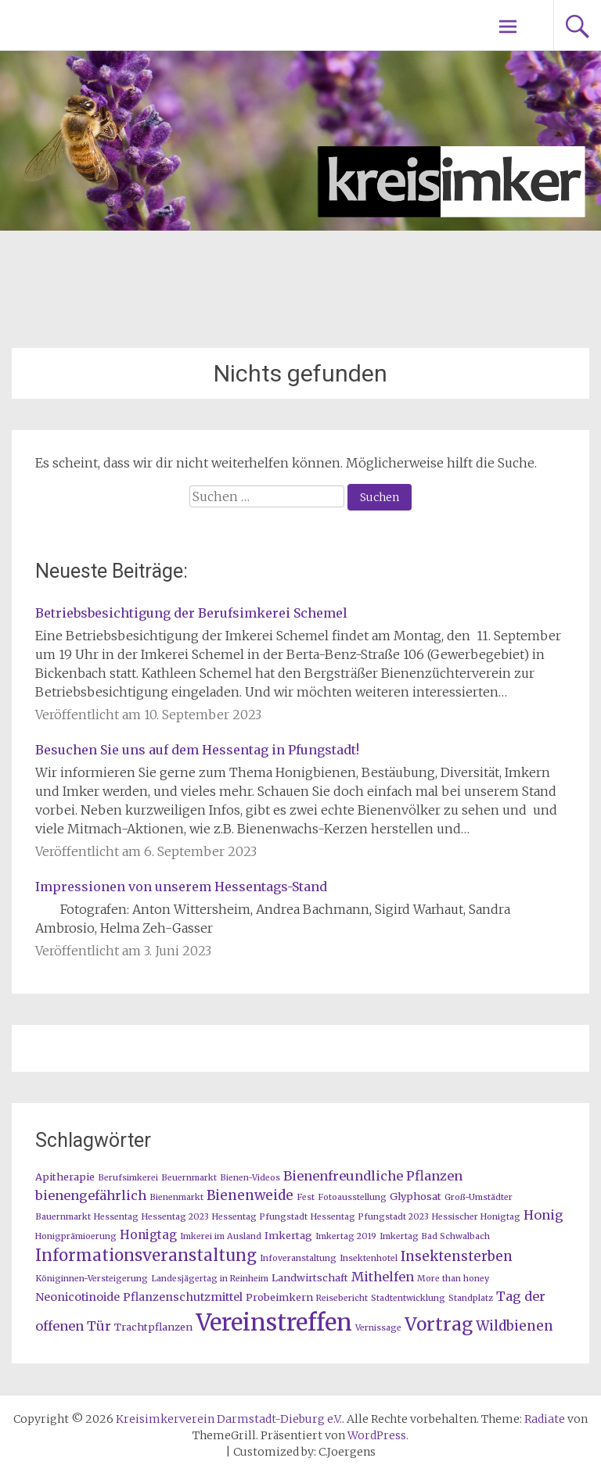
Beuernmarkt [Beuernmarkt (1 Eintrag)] (189, 1178)
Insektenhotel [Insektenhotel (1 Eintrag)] (369, 1258)
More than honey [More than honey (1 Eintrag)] (453, 1279)
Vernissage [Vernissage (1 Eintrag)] (378, 1328)
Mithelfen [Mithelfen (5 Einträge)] (382, 1276)
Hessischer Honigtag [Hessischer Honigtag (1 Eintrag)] (476, 1217)
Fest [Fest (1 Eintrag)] (306, 1197)
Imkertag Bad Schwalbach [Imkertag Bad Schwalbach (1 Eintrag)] (435, 1236)
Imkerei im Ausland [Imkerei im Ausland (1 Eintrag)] (220, 1236)
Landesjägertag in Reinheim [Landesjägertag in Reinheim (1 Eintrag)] (209, 1279)
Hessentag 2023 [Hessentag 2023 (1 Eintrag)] (175, 1217)
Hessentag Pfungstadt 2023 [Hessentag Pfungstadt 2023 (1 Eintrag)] (370, 1217)
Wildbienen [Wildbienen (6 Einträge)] (514, 1325)
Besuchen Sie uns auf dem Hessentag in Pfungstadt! (197, 750)
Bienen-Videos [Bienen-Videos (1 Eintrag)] (250, 1178)
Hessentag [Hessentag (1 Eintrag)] (116, 1217)
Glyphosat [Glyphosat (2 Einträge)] (415, 1196)
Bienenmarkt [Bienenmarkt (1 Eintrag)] (176, 1197)
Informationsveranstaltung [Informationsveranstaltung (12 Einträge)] (146, 1255)
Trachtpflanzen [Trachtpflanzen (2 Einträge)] (153, 1326)
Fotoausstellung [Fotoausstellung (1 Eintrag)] (352, 1197)
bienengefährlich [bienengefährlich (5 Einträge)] (90, 1195)
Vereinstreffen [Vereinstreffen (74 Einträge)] (274, 1322)
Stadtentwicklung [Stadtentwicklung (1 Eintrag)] (408, 1298)
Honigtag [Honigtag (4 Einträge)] (148, 1234)
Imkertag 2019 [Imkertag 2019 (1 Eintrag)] (345, 1236)
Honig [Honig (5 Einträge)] (543, 1215)
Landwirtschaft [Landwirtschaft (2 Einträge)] (310, 1277)
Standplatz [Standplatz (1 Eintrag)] (470, 1298)
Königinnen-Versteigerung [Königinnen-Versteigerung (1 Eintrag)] (91, 1279)
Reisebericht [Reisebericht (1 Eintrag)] (342, 1298)
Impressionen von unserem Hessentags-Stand (181, 886)
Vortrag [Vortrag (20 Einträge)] (439, 1324)
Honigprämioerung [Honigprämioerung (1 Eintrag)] (76, 1236)
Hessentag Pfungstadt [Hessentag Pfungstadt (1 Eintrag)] (260, 1217)
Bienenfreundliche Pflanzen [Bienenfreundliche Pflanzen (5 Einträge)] (372, 1176)
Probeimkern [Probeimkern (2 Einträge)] (279, 1297)
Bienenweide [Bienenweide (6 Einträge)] (250, 1195)
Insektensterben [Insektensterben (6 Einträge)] (457, 1256)
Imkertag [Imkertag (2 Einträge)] (288, 1235)
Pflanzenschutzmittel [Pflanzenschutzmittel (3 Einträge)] (183, 1297)
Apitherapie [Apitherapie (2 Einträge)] (65, 1176)
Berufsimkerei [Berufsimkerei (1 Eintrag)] (128, 1178)
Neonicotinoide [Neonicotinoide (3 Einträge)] (77, 1297)
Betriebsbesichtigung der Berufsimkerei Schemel (191, 613)
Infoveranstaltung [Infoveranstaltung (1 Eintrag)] (298, 1258)
